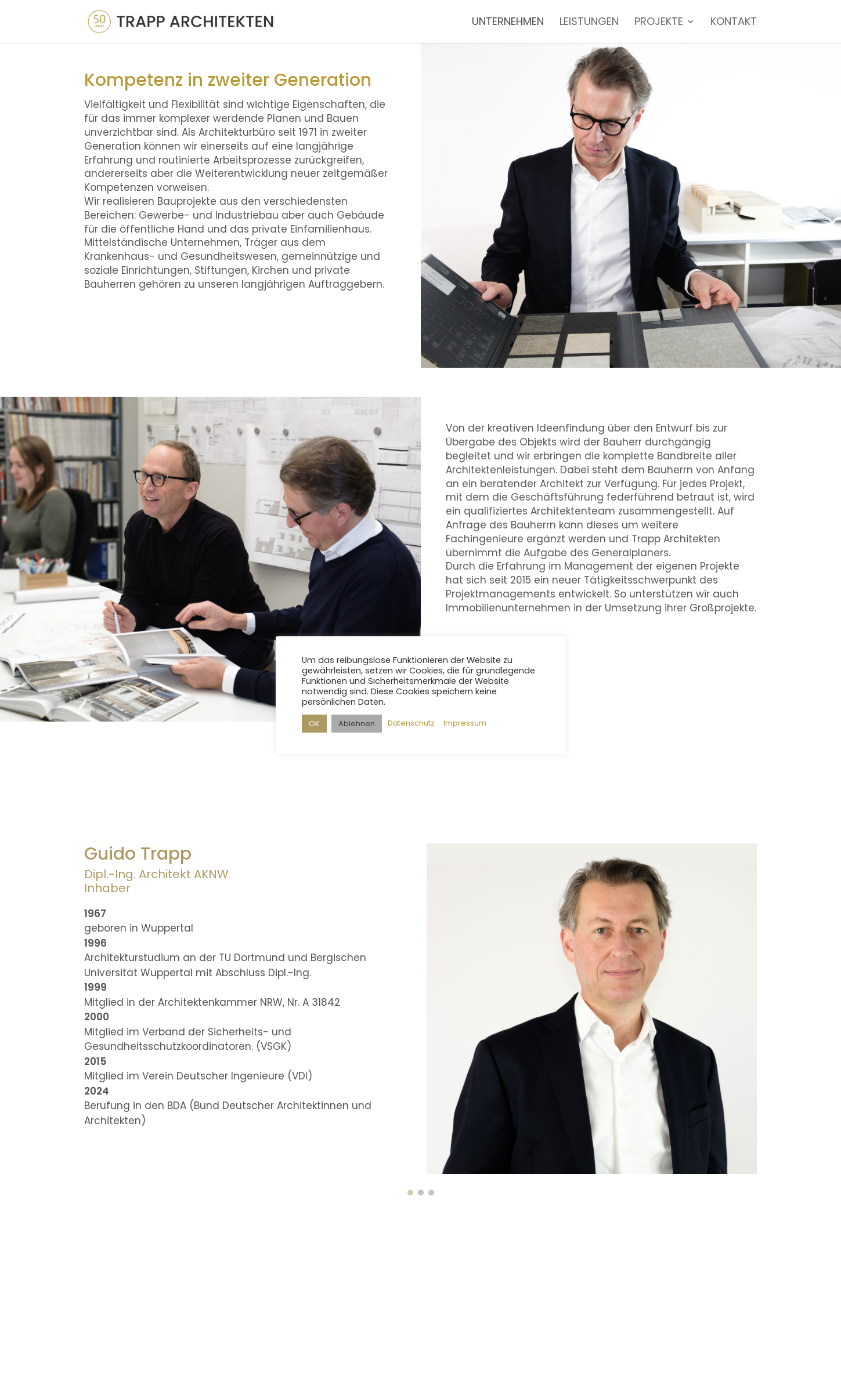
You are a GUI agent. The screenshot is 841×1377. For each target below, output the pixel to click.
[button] (410, 1192)
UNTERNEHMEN (508, 22)
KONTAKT (733, 22)
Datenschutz (411, 723)
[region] (420, 1009)
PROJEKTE (658, 22)
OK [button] (314, 723)
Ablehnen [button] (356, 723)
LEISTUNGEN (589, 22)
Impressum (464, 723)
